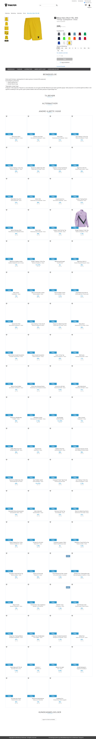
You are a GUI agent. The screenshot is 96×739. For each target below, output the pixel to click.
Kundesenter (80, 0)
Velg (9, 134)
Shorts (24, 13)
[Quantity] (60, 56)
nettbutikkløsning (64, 737)
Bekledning (13, 13)
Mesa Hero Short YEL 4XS (33, 13)
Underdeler (19, 13)
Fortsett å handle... (61, 66)
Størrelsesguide (88, 0)
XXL (85, 48)
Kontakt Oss (74, 0)
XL (81, 48)
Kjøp (64, 59)
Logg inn (89, 7)
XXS (66, 48)
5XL (62, 50)
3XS (62, 48)
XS (69, 48)
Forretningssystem (53, 737)
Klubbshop (7, 13)
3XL (89, 48)
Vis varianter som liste (62, 53)
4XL (58, 50)
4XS (58, 48)
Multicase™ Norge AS (78, 737)
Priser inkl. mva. (87, 2)
